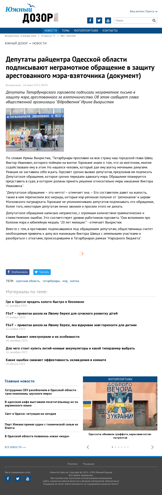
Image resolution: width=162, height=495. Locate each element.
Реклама (73, 464)
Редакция (88, 464)
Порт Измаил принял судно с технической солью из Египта (41, 426)
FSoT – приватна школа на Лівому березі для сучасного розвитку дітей (62, 313)
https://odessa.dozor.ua (31, 14)
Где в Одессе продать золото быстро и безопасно (45, 301)
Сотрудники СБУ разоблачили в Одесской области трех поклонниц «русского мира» (40, 391)
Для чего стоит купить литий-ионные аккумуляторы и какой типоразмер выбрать (70, 348)
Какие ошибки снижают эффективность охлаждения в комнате (56, 360)
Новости (39, 43)
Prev (88, 447)
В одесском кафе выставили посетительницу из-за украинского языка (41, 403)
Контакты (110, 30)
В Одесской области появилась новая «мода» (37, 436)
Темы (65, 30)
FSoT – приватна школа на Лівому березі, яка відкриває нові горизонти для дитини (71, 325)
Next (152, 447)
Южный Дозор (16, 43)
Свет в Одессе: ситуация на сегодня (30, 414)
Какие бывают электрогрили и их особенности (42, 336)
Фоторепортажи (86, 30)
